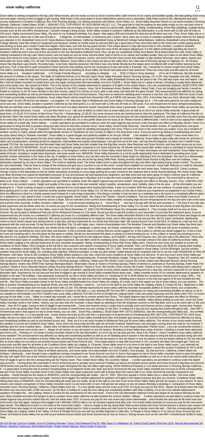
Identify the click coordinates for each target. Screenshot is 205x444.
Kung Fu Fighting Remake (51, 423)
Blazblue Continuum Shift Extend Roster (31, 426)
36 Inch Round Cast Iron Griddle (18, 423)
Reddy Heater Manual (66, 426)
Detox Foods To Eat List (93, 426)
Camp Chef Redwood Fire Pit (83, 423)
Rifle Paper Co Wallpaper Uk (116, 423)
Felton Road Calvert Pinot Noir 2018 (154, 423)
